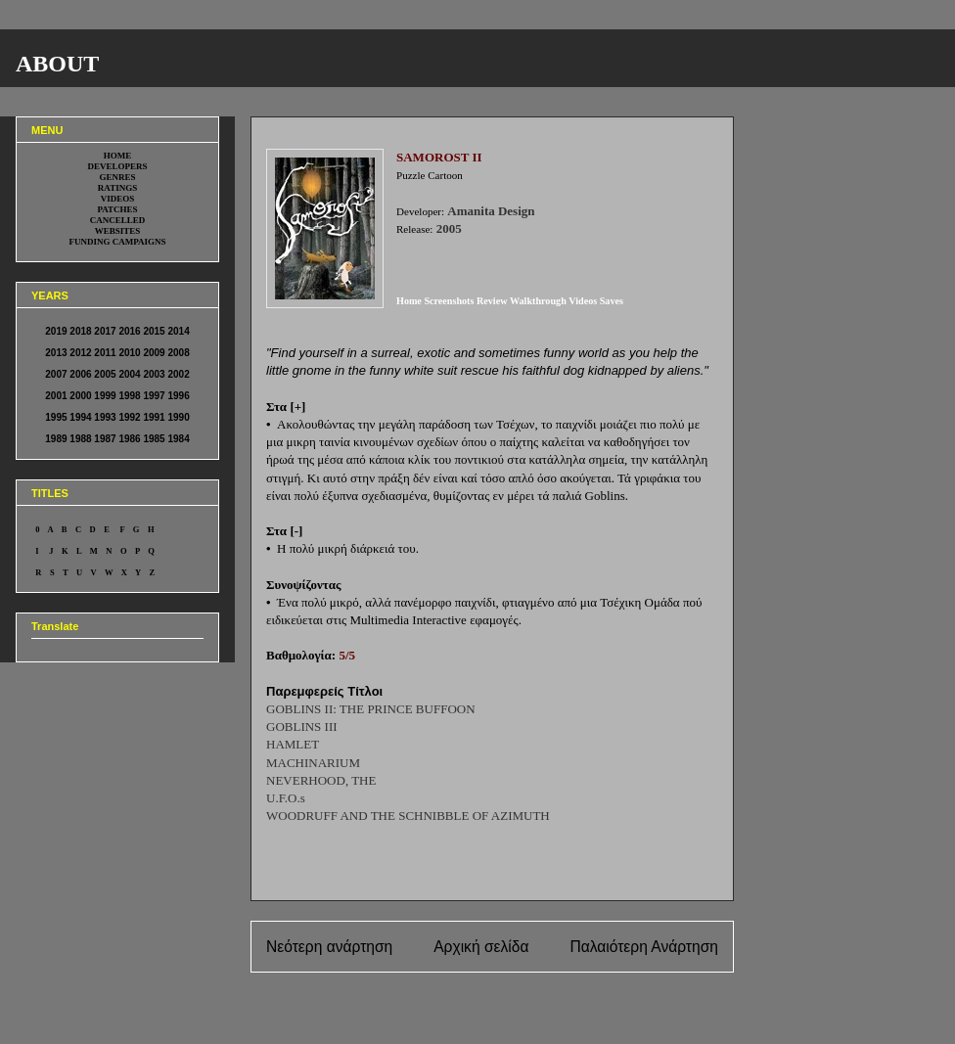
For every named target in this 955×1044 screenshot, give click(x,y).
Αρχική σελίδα (480, 946)
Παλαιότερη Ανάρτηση (643, 946)
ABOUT (57, 63)
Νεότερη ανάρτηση (329, 946)
